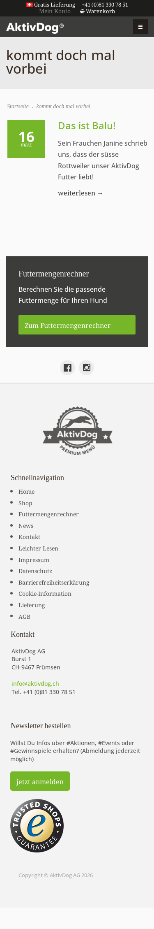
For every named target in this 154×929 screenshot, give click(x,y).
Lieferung (31, 604)
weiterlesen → (80, 192)
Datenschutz (35, 570)
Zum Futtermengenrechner (68, 324)
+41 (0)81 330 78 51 (49, 692)
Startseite (18, 106)
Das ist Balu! (86, 125)
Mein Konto (55, 10)
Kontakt (29, 536)
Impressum (33, 559)
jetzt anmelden (40, 781)
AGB (24, 616)
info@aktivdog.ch (35, 683)
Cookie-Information (44, 593)
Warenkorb (97, 11)
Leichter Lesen (38, 547)
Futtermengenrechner (48, 513)
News (25, 525)
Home (26, 490)
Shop (25, 502)
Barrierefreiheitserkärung (54, 581)
